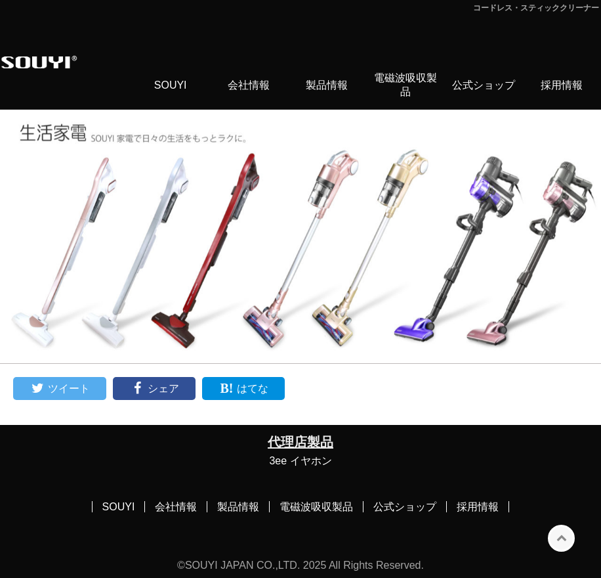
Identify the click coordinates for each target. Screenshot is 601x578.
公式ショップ (483, 85)
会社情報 (249, 85)
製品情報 (327, 85)
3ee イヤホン (300, 460)
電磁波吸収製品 (405, 84)
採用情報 (562, 85)
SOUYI (170, 85)
